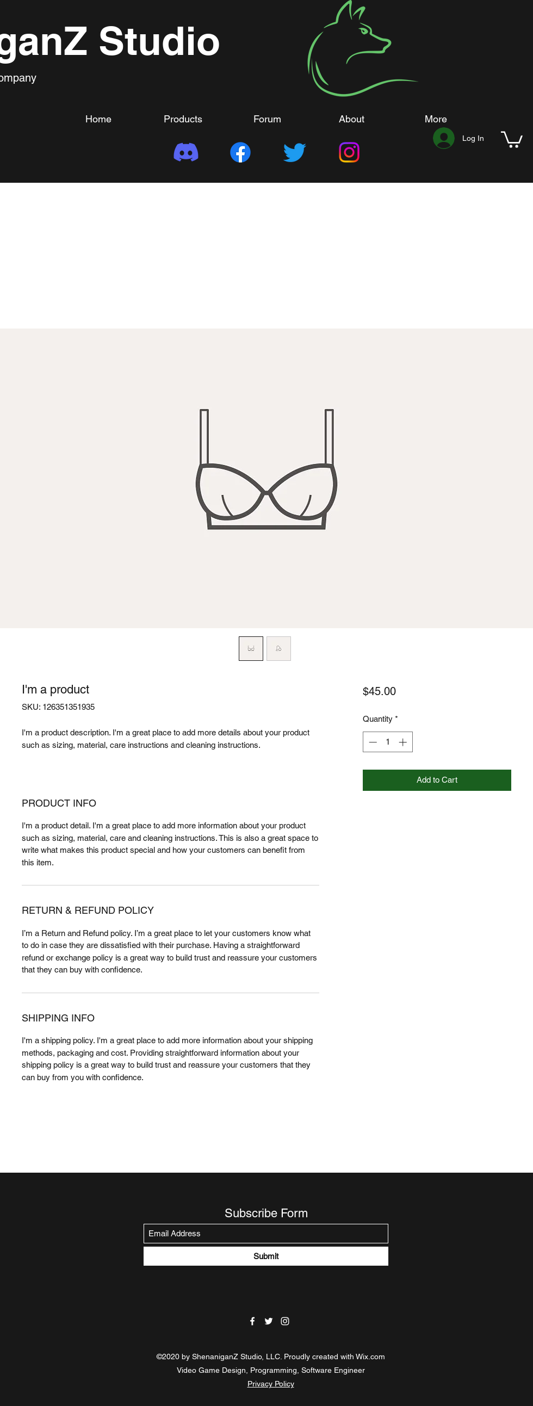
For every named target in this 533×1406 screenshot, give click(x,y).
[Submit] (266, 1256)
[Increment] (403, 742)
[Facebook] (240, 152)
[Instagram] (349, 152)
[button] (512, 138)
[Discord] (186, 152)
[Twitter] (294, 152)
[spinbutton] (387, 742)
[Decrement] (371, 742)
